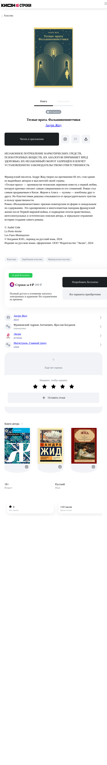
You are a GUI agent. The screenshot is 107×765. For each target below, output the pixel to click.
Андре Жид (53, 125)
